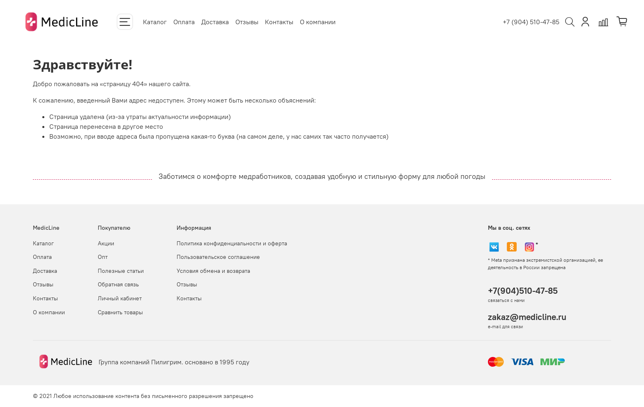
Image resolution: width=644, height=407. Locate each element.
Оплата (184, 22)
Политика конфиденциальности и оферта (232, 243)
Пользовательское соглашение (218, 257)
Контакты (279, 22)
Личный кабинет (120, 298)
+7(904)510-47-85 (523, 290)
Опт (103, 257)
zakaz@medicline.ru (527, 316)
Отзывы (246, 22)
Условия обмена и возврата (213, 270)
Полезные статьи (121, 270)
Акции (106, 243)
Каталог (155, 22)
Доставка (215, 22)
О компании (318, 22)
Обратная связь (118, 284)
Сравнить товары (120, 312)
